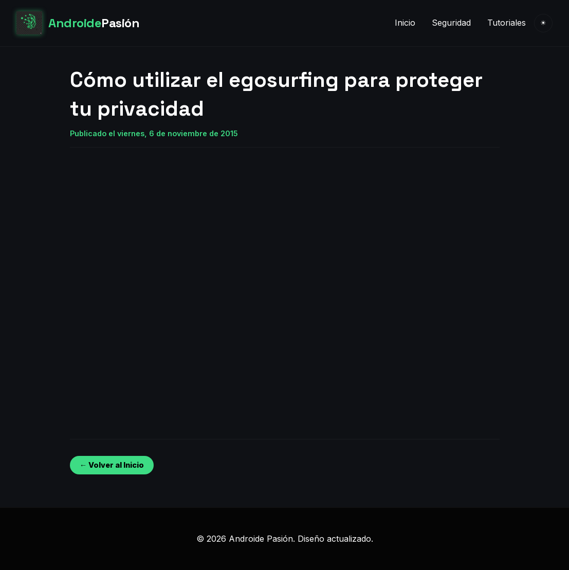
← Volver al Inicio (112, 465)
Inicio (405, 22)
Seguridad (451, 22)
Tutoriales (506, 22)
